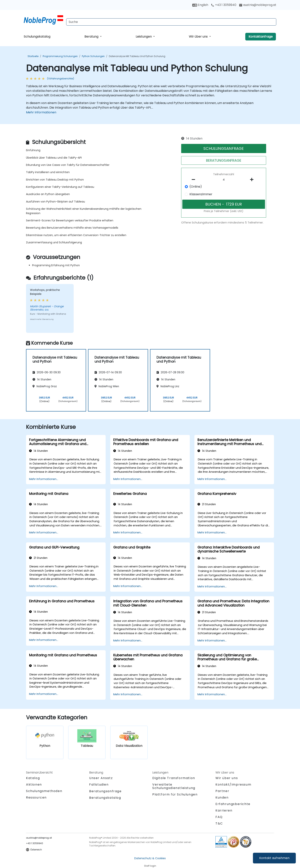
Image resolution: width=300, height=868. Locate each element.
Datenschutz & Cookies (150, 858)
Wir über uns (198, 36)
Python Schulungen (93, 56)
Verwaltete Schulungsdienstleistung (173, 786)
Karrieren (223, 810)
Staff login (150, 865)
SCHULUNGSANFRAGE (223, 148)
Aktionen (34, 784)
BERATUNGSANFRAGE (223, 160)
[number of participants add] (252, 180)
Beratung (91, 36)
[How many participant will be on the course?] (223, 180)
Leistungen (144, 36)
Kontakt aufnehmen (274, 858)
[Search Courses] (171, 22)
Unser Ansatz (101, 778)
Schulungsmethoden (44, 791)
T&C (219, 823)
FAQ (219, 817)
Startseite (33, 56)
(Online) (195, 186)
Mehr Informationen (41, 112)
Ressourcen (36, 797)
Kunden (222, 797)
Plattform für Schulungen (174, 794)
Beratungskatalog (105, 797)
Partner (222, 791)
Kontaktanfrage (261, 36)
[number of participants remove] (194, 180)
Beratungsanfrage (105, 791)
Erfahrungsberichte (232, 804)
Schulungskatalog (37, 36)
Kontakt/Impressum (233, 784)
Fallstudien (99, 784)
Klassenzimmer (200, 194)
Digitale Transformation (173, 778)
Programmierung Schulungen (60, 56)
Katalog (33, 778)
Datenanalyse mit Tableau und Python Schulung (137, 56)
